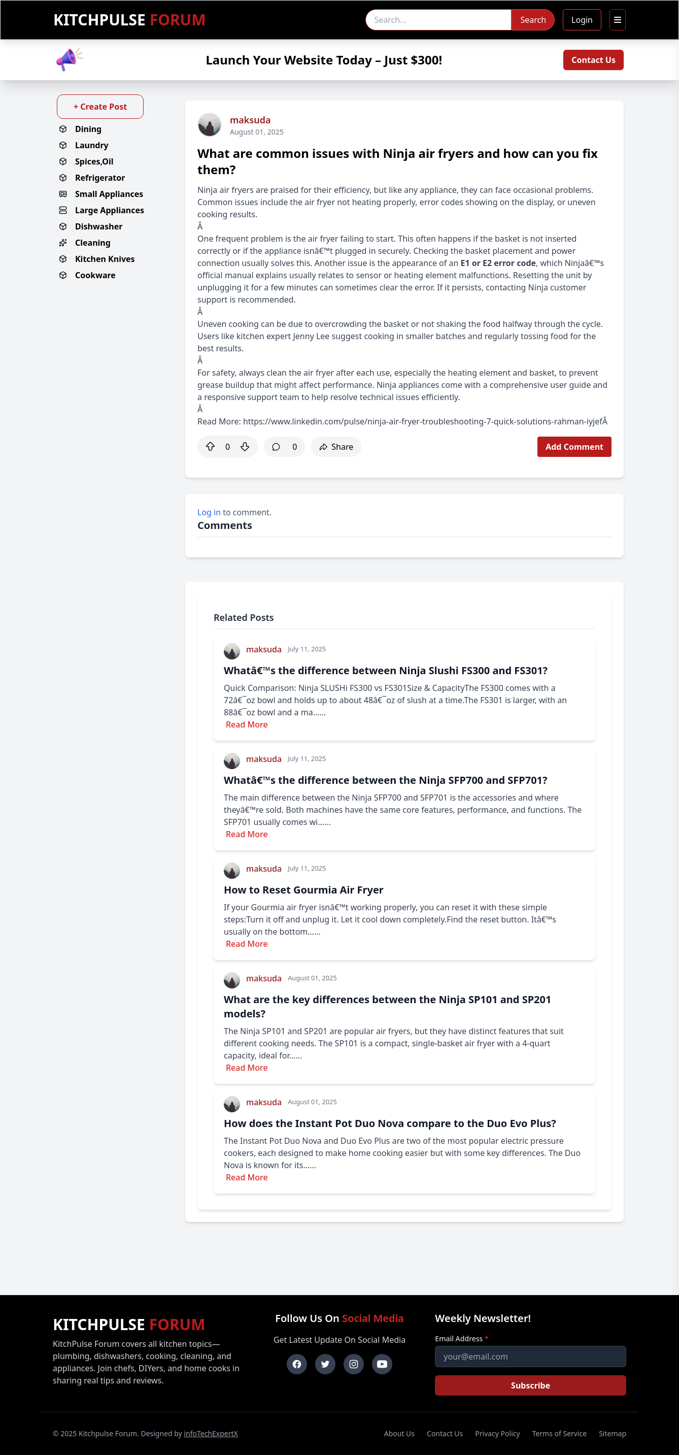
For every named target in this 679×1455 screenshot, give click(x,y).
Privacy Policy (497, 1433)
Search (533, 19)
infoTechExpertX (210, 1433)
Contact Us (593, 59)
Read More (247, 724)
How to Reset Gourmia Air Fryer (304, 890)
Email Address (461, 1338)
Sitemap (612, 1433)
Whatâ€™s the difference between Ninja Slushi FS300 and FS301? (386, 670)
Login (582, 19)
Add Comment (574, 446)
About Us (399, 1433)
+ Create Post (100, 106)
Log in (209, 512)
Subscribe (530, 1385)
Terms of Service (559, 1433)
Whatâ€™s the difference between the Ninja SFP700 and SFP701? (386, 780)
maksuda (250, 120)
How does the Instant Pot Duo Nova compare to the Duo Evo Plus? (390, 1123)
